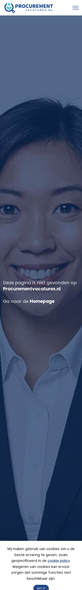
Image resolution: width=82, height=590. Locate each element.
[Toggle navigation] (76, 8)
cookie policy (59, 564)
